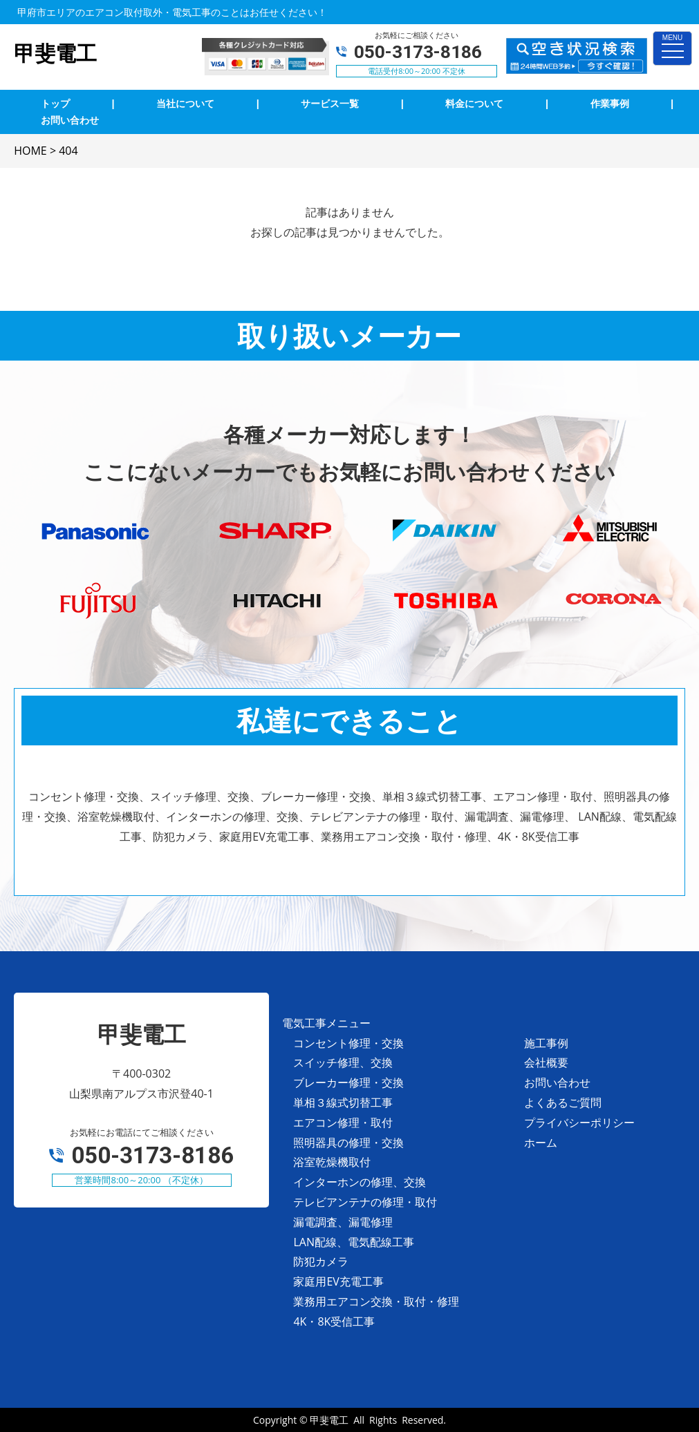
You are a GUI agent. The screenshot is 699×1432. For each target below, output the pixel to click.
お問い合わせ (557, 1082)
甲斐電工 (329, 1419)
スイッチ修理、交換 (343, 1062)
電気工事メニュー (326, 1023)
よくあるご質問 (563, 1102)
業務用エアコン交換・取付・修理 (376, 1301)
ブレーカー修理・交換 (348, 1082)
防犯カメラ (320, 1261)
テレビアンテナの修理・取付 (365, 1202)
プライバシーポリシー (579, 1122)
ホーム (540, 1142)
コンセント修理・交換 (348, 1043)
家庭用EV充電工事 (338, 1281)
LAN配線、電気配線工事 (353, 1242)
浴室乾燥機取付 (332, 1162)
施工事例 (546, 1043)
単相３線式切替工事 (343, 1102)
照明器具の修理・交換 (348, 1142)
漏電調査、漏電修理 (343, 1222)
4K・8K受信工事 (334, 1321)
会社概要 (546, 1062)
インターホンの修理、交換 (359, 1182)
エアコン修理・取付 (343, 1122)
